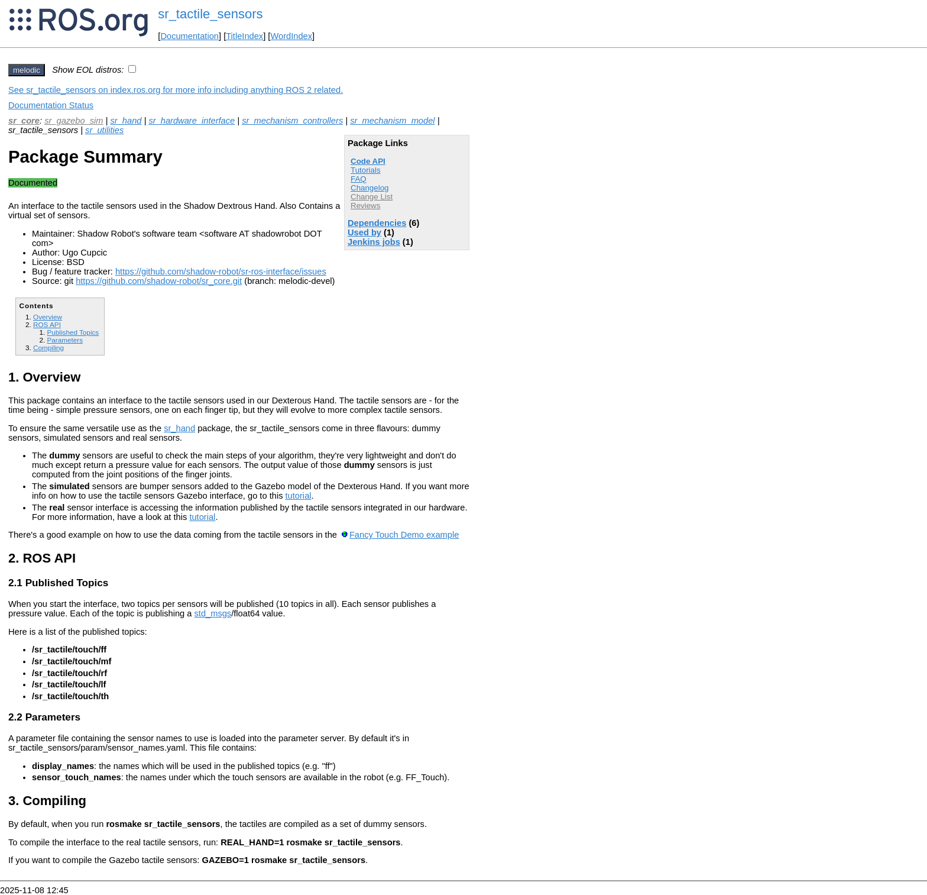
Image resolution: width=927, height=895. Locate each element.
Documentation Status (50, 105)
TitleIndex (244, 36)
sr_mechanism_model (392, 120)
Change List (372, 196)
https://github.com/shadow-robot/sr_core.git (159, 281)
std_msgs (212, 613)
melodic (26, 70)
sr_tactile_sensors (210, 14)
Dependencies (377, 223)
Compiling (48, 347)
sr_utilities (104, 130)
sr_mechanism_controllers (292, 120)
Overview (47, 317)
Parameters (65, 340)
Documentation (189, 36)
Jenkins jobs (374, 242)
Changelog (369, 187)
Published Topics (73, 332)
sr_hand (125, 120)
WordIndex (291, 36)
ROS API (47, 324)
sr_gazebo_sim (73, 120)
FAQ (359, 179)
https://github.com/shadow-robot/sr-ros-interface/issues (220, 271)
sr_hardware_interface (191, 120)
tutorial (299, 495)
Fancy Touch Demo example (404, 534)
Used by (364, 232)
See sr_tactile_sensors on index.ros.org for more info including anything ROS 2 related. (175, 90)
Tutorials (366, 170)
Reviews (365, 205)
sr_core (24, 120)
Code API (368, 161)
